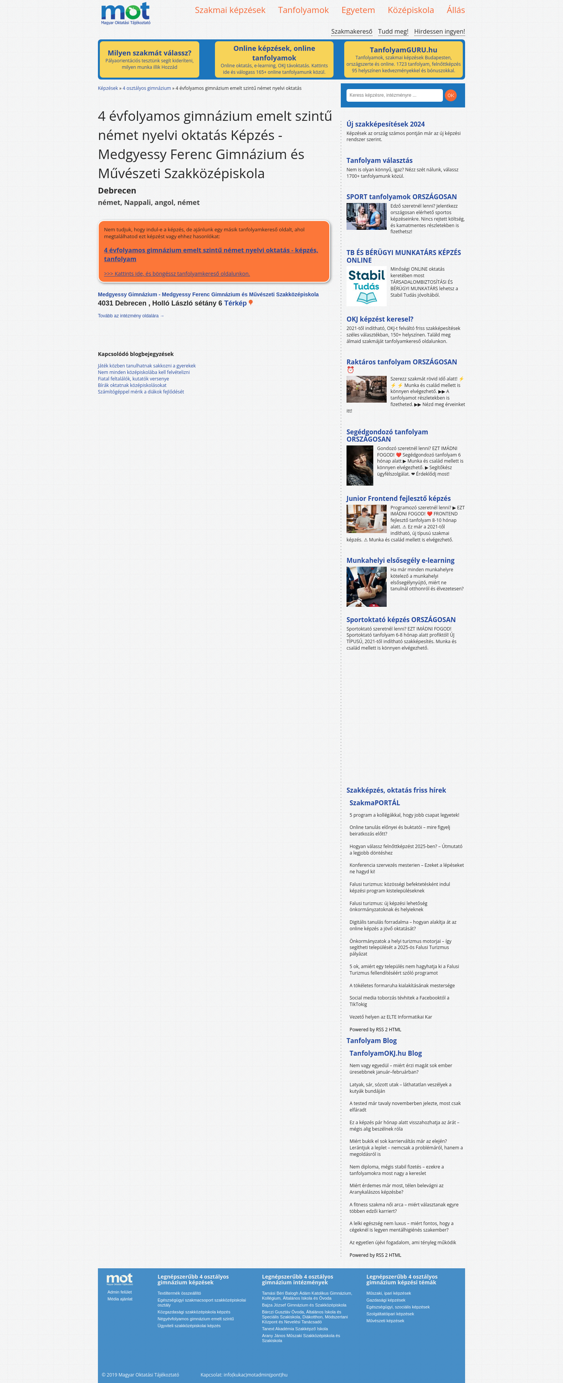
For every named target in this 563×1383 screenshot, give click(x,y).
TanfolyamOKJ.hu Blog (386, 1053)
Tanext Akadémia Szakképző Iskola (295, 1328)
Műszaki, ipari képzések (388, 1293)
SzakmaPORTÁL (375, 802)
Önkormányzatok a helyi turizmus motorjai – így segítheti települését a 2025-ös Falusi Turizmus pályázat (400, 947)
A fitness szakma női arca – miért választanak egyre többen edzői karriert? (404, 1207)
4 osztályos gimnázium (147, 88)
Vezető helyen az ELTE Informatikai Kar (391, 1017)
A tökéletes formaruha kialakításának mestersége (402, 985)
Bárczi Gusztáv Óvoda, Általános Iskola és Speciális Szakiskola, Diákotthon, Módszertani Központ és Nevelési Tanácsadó (305, 1317)
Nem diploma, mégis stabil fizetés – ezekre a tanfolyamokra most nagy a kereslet (397, 1170)
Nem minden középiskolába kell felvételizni (144, 372)
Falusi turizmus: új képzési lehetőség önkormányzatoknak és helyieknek (388, 906)
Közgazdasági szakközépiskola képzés (194, 1312)
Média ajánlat (119, 1299)
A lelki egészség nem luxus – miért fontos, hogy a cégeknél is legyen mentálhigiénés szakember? (402, 1226)
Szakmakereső (351, 31)
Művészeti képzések (385, 1320)
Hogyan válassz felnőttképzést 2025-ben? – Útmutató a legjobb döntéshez (406, 849)
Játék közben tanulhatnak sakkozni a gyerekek (147, 365)
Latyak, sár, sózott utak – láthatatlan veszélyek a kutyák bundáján (400, 1087)
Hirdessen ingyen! (439, 31)
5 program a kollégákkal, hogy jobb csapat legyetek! (404, 815)
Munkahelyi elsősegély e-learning (400, 560)
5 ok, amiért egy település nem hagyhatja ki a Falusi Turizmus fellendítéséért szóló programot (404, 969)
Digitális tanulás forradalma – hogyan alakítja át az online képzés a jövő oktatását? (403, 925)
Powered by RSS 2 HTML (375, 1029)
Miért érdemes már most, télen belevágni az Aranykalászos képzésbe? (397, 1188)
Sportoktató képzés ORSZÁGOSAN (401, 619)
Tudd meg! (393, 31)
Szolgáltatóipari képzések (390, 1313)
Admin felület (119, 1292)
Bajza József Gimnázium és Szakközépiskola (304, 1305)
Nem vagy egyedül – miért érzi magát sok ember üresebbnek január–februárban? (401, 1068)
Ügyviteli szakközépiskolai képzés (189, 1325)
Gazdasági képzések (385, 1300)
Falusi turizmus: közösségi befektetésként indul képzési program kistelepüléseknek (400, 887)
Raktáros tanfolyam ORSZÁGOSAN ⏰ (402, 366)
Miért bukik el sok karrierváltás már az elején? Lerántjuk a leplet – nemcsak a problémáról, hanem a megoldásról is (406, 1147)
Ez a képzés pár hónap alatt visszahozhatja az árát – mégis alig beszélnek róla (404, 1125)
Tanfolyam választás (380, 160)
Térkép (239, 303)
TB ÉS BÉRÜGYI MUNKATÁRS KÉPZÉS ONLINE (404, 256)
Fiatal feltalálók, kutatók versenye (133, 378)
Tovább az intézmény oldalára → (131, 316)
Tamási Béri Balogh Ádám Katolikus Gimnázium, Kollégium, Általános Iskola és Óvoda (307, 1295)
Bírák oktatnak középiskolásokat (132, 385)
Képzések (108, 88)
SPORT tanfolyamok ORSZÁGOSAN (402, 196)
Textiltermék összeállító (179, 1293)
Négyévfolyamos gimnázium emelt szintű (196, 1318)
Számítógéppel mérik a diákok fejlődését (141, 391)
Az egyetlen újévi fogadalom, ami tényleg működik (403, 1242)
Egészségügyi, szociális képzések (398, 1307)
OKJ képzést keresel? (380, 319)
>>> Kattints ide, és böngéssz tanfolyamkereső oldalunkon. (214, 261)
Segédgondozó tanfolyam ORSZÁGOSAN (387, 435)
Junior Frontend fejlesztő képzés (399, 498)
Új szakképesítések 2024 (386, 124)
